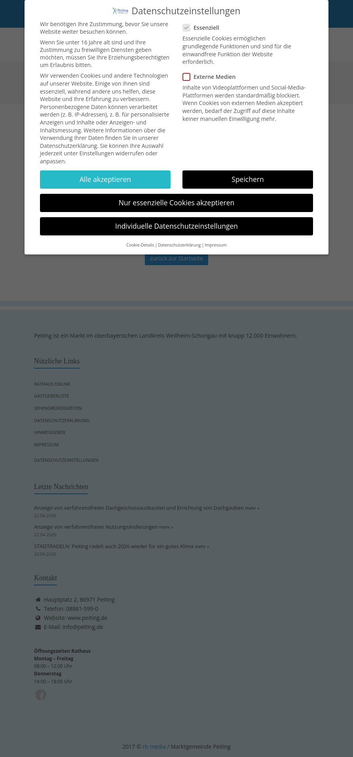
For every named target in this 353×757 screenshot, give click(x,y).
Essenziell (203, 23)
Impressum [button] (215, 240)
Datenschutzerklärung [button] (179, 240)
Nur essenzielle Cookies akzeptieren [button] (177, 198)
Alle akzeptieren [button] (105, 175)
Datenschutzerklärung (68, 141)
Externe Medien (211, 72)
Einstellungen (97, 149)
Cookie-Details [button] (140, 240)
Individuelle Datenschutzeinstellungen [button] (176, 222)
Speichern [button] (248, 175)
